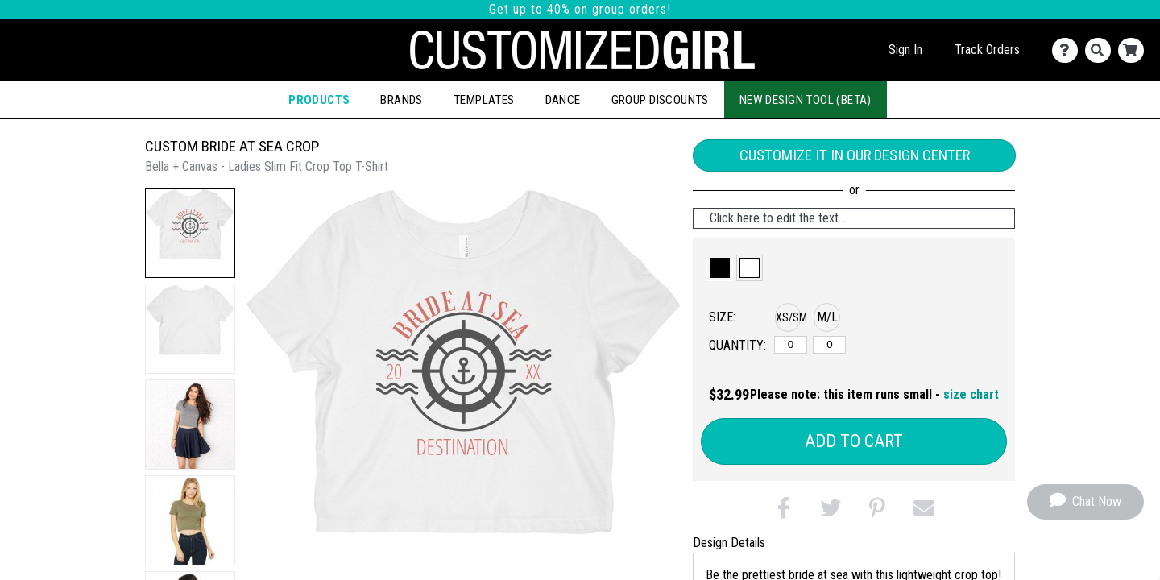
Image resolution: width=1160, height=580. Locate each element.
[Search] (1101, 50)
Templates (484, 100)
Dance (563, 100)
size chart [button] (971, 394)
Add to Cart (854, 441)
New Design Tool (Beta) (806, 100)
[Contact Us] (1068, 50)
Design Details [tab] (729, 542)
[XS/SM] (790, 345)
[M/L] (829, 345)
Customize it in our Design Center (855, 155)
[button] (190, 232)
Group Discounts (660, 100)
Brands (401, 100)
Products (319, 100)
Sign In (905, 49)
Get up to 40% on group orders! (580, 9)
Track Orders (987, 49)
